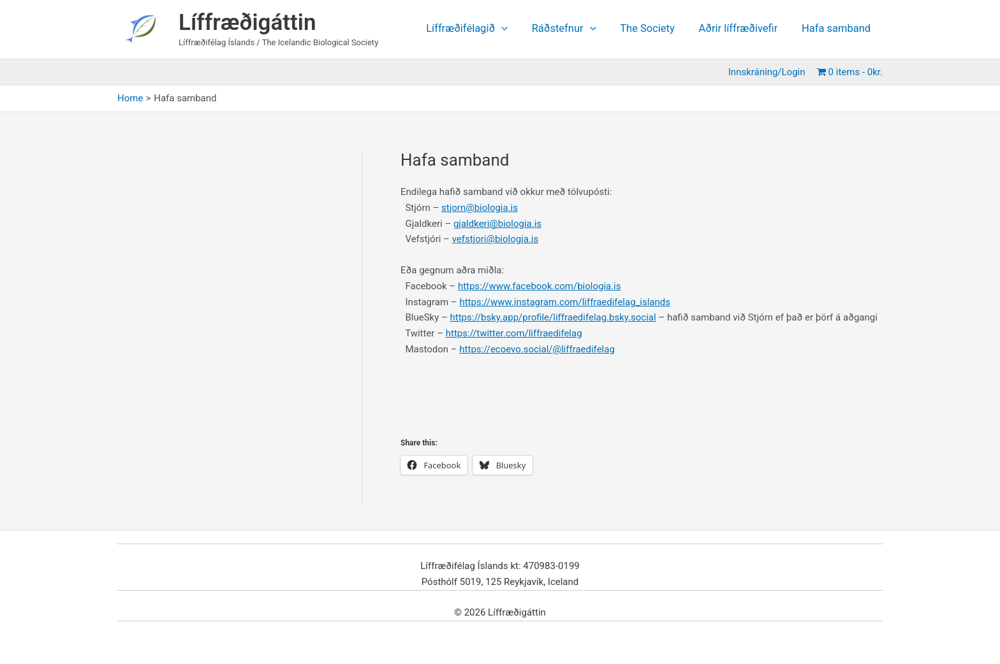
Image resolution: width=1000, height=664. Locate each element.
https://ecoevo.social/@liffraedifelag (537, 349)
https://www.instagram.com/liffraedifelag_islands (564, 302)
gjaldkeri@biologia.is (497, 223)
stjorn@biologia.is (479, 207)
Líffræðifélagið (480, 29)
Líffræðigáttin (247, 23)
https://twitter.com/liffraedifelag (514, 333)
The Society (655, 29)
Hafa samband (837, 29)
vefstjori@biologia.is (495, 239)
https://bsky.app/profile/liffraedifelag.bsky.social (553, 317)
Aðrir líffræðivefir (742, 29)
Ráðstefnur (574, 29)
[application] (514, 29)
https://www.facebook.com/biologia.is (539, 286)
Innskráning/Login (768, 72)
